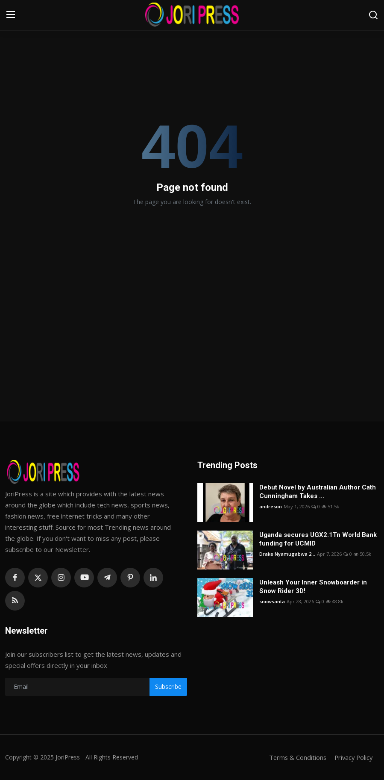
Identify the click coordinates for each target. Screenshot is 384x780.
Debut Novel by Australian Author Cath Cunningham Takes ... (317, 491)
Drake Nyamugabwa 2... (287, 554)
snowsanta (272, 601)
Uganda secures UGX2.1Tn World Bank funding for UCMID (318, 539)
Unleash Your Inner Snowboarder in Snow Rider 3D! (313, 586)
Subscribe (168, 686)
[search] (373, 15)
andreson (270, 506)
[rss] (15, 601)
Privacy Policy (352, 757)
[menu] (10, 15)
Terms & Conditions (295, 757)
